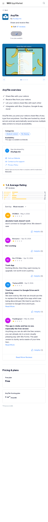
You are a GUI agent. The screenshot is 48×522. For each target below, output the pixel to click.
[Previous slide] (4, 79)
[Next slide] (44, 79)
